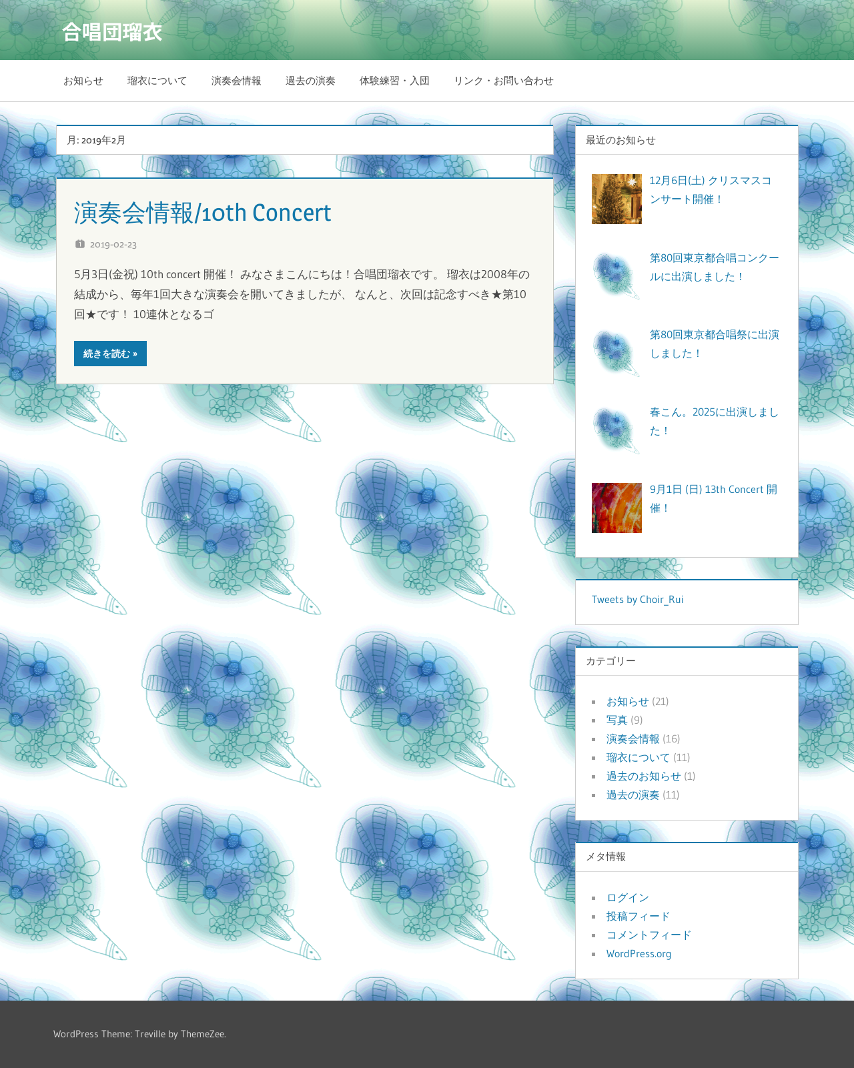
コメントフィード (649, 934)
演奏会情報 (236, 80)
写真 (617, 719)
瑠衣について (157, 80)
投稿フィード (638, 916)
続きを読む (106, 354)
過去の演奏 (311, 80)
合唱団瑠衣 (115, 30)
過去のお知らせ (643, 775)
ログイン (627, 897)
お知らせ (83, 80)
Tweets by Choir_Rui (638, 599)
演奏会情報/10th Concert (216, 211)
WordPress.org (639, 953)
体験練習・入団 (395, 80)
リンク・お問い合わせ (504, 80)
